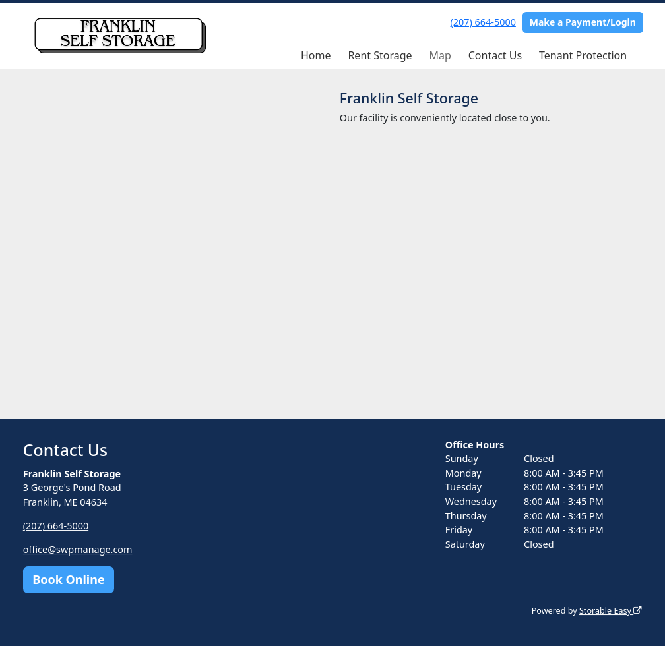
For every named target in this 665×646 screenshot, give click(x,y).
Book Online (68, 579)
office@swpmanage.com (78, 549)
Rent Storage (380, 55)
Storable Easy (610, 610)
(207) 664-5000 (483, 22)
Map (440, 55)
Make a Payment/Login (583, 22)
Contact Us (495, 55)
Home (316, 55)
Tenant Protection (583, 55)
